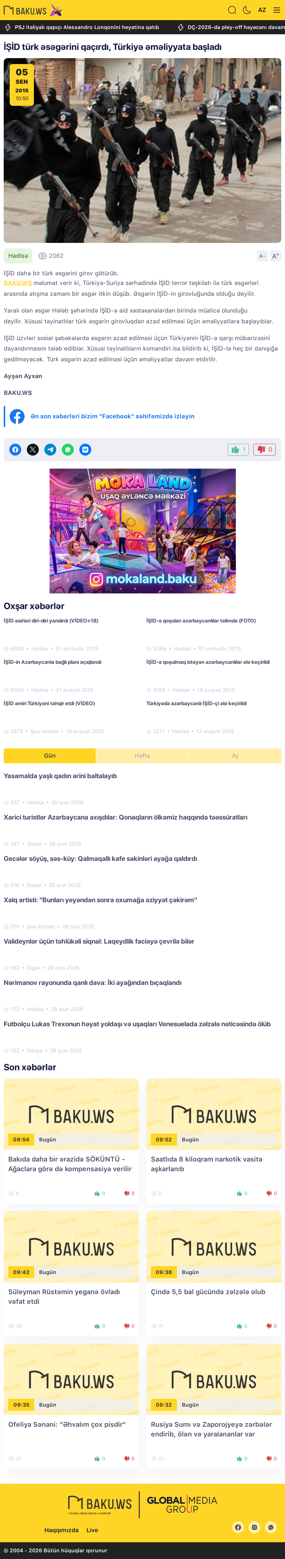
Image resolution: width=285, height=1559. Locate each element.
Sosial (34, 844)
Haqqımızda (61, 1530)
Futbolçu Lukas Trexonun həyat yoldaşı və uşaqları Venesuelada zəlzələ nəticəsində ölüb (137, 1024)
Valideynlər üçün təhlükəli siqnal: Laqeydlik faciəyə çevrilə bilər (99, 941)
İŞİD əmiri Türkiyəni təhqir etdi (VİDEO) (49, 703)
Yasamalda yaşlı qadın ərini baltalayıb (60, 776)
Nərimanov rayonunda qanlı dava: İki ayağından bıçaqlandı (92, 982)
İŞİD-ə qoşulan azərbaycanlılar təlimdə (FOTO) (201, 621)
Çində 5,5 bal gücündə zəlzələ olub (208, 1292)
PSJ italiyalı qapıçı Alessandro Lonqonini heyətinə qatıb (81, 27)
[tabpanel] (142, 913)
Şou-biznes (44, 731)
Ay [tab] (235, 755)
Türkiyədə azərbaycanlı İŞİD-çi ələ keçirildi (196, 703)
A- (262, 256)
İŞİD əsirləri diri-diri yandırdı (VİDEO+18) (51, 621)
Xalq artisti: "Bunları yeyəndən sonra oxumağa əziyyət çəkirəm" (100, 900)
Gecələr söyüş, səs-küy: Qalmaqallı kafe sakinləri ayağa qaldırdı (100, 858)
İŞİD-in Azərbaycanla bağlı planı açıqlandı (52, 662)
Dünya (34, 1050)
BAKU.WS (18, 282)
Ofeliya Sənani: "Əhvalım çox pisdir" (67, 1424)
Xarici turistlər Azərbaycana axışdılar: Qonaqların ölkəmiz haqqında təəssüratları (125, 817)
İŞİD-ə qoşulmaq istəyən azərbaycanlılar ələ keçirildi (208, 662)
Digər (33, 968)
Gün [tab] (50, 755)
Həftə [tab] (142, 755)
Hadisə (18, 255)
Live (92, 1530)
